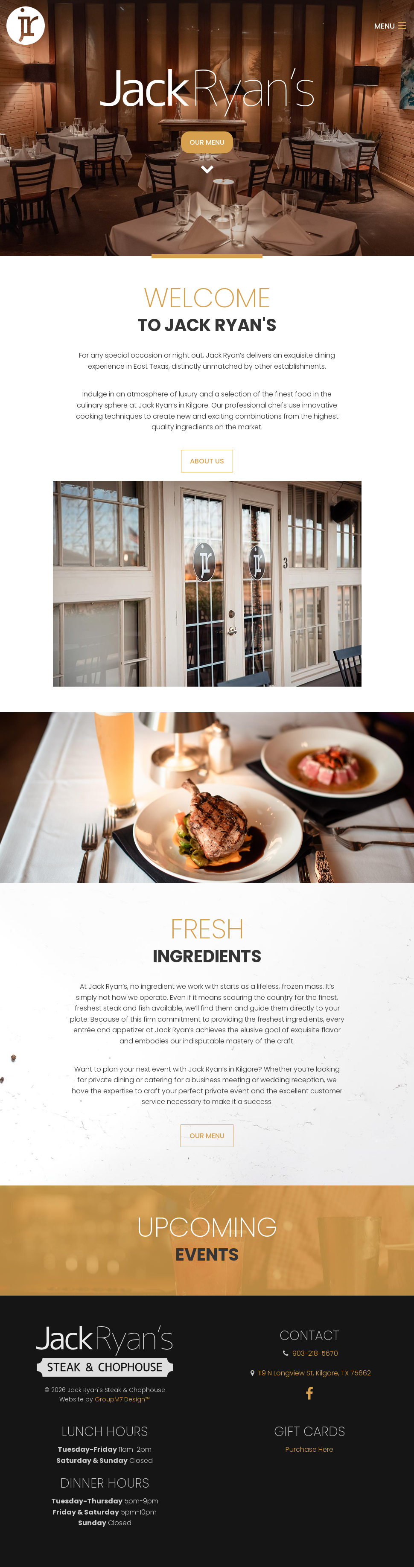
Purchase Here (309, 1449)
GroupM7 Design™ (122, 1399)
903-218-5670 (315, 1353)
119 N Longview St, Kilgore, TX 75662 (314, 1373)
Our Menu (207, 142)
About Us (207, 461)
